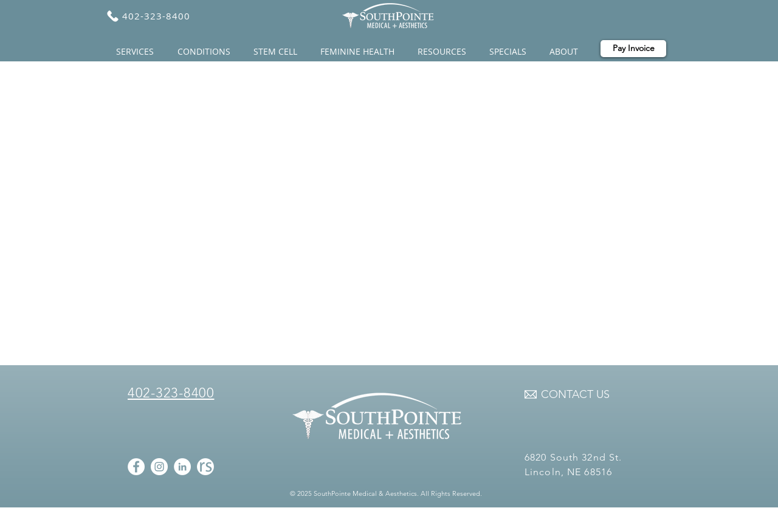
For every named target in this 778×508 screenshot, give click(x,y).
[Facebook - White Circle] (136, 466)
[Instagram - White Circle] (159, 466)
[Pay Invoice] (633, 48)
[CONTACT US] (575, 395)
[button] (137, 51)
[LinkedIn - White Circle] (182, 466)
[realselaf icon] (205, 466)
